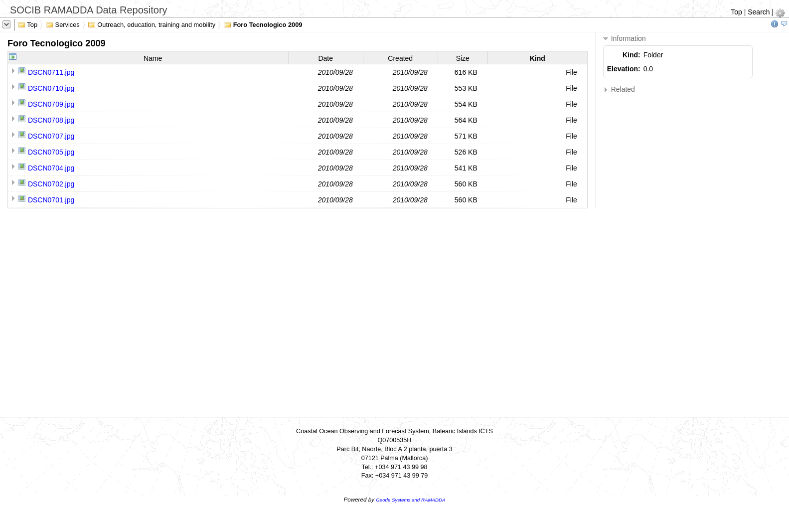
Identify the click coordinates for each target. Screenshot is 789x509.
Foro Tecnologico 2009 (262, 23)
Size (463, 58)
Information (624, 38)
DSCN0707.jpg (51, 136)
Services (62, 23)
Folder (653, 55)
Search (759, 12)
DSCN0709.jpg (51, 104)
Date (325, 58)
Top (736, 12)
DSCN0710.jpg (51, 88)
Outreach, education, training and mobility (151, 23)
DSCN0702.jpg (51, 184)
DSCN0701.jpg (51, 200)
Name (153, 58)
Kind (537, 58)
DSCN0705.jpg (51, 152)
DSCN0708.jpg (51, 120)
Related (619, 89)
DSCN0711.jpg (51, 72)
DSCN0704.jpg (51, 168)
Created (400, 58)
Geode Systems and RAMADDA (410, 500)
